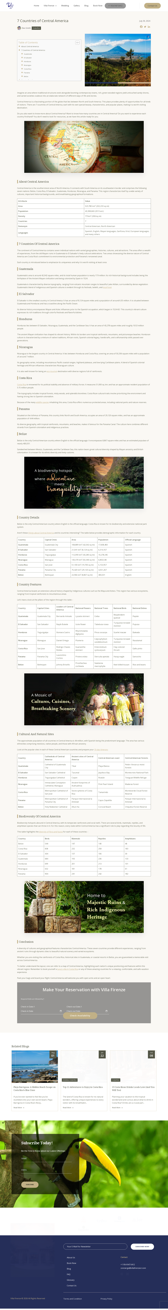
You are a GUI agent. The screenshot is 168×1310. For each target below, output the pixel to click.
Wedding (65, 6)
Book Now (97, 6)
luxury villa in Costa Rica (67, 970)
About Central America (30, 48)
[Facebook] (141, 28)
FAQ (68, 1275)
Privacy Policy (106, 1300)
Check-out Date (74, 1008)
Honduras (27, 63)
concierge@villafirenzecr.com (133, 1269)
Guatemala (28, 55)
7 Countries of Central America (33, 51)
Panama (27, 74)
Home (36, 6)
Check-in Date (28, 1008)
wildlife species (42, 403)
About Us (71, 1259)
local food (107, 288)
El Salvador (28, 59)
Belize (26, 78)
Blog (86, 6)
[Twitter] (145, 28)
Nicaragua (28, 67)
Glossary (70, 1281)
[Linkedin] (149, 28)
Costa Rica (28, 70)
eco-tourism (52, 372)
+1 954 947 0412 (115, 6)
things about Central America (41, 534)
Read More (19, 1109)
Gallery (77, 6)
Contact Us (71, 1287)
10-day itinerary (101, 751)
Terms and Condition (72, 1300)
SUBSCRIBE (30, 1186)
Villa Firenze (49, 6)
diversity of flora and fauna (51, 833)
